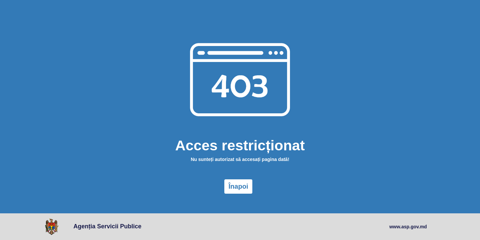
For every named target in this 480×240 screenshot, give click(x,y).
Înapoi (238, 186)
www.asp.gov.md (408, 226)
